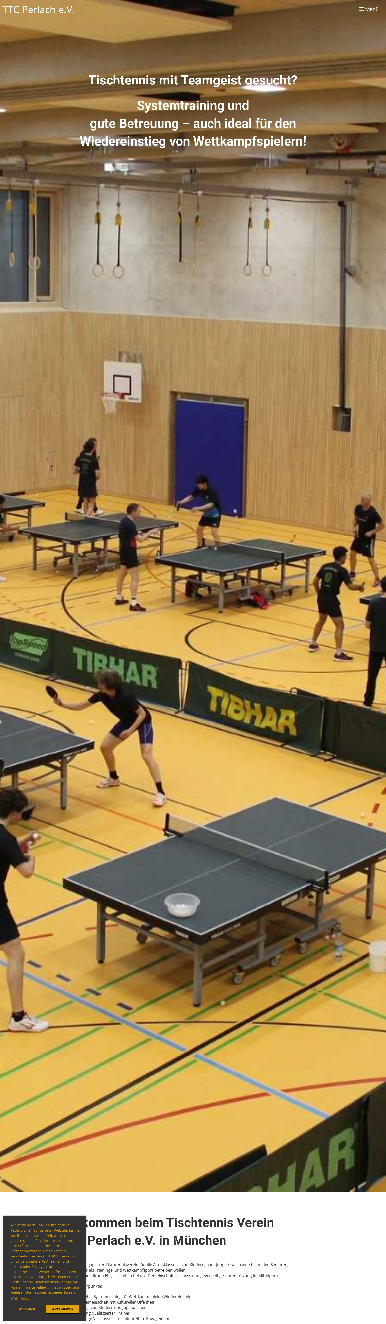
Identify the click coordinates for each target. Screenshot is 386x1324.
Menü (369, 9)
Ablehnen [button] (27, 1309)
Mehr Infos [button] (20, 1298)
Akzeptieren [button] (62, 1309)
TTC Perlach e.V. (38, 9)
